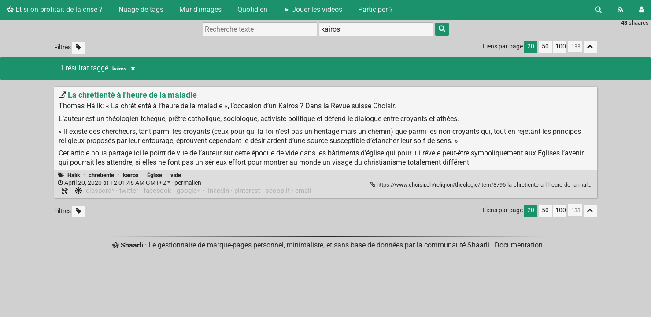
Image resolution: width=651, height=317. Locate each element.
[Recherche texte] (260, 29)
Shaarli (132, 245)
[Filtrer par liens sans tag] (78, 48)
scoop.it (278, 191)
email (303, 191)
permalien (129, 183)
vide (175, 175)
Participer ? (375, 9)
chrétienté (101, 175)
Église (154, 175)
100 (560, 46)
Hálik (73, 175)
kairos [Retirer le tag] (123, 69)
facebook (157, 191)
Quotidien (252, 9)
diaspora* (100, 191)
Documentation (519, 245)
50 (545, 46)
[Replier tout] (590, 47)
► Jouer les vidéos (312, 9)
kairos (131, 175)
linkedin (217, 191)
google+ (189, 191)
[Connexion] (641, 9)
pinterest (247, 191)
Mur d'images (200, 9)
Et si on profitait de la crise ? (55, 9)
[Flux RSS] (620, 9)
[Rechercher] (598, 9)
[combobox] (376, 29)
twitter (128, 191)
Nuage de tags (140, 9)
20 (530, 46)
